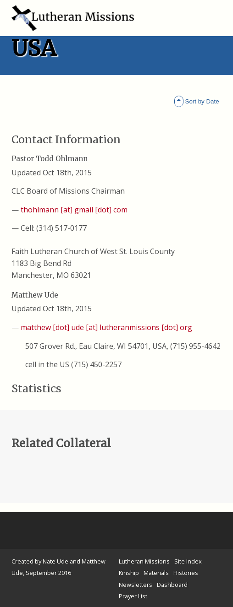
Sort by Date (196, 101)
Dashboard (172, 584)
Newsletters (135, 584)
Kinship (129, 573)
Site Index (188, 561)
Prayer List (133, 596)
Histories (185, 573)
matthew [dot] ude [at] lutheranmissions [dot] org (106, 327)
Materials (156, 573)
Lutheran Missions (144, 561)
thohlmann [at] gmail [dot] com (74, 210)
